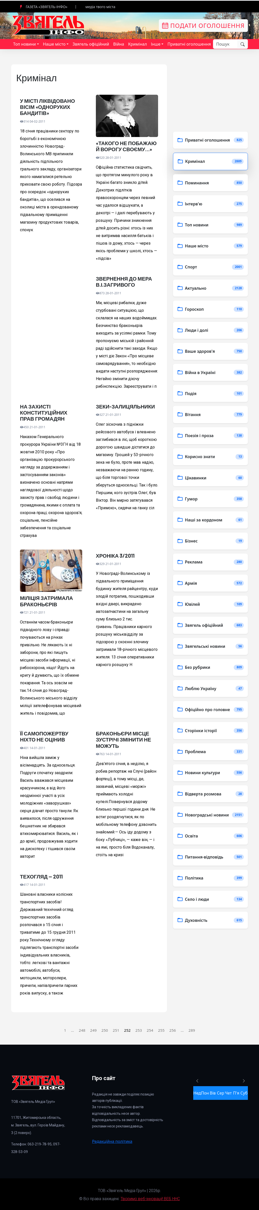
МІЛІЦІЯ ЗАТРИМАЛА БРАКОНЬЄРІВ (46, 600)
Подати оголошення (203, 25)
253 (138, 1028)
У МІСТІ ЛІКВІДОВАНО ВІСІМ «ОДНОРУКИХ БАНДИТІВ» (47, 107)
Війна (118, 44)
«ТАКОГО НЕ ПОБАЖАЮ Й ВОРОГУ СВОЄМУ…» (126, 146)
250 (104, 1028)
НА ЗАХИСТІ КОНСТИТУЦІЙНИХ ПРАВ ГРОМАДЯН (50, 412)
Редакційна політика (112, 1140)
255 (161, 1028)
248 (82, 1028)
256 (172, 1028)
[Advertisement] (51, 330)
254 (150, 1028)
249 (93, 1028)
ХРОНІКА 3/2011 (115, 555)
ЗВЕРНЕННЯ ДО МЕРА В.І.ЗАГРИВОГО (123, 281)
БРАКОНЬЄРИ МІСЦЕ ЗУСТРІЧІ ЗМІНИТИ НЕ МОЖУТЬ (123, 738)
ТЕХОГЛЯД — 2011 (41, 875)
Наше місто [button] (54, 44)
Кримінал (137, 44)
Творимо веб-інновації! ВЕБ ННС (150, 1197)
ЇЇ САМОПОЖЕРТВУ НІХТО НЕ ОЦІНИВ (44, 735)
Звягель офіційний (91, 44)
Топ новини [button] (24, 44)
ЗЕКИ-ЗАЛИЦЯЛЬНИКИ (125, 406)
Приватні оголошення (189, 44)
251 (116, 1028)
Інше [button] (156, 44)
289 (191, 1028)
